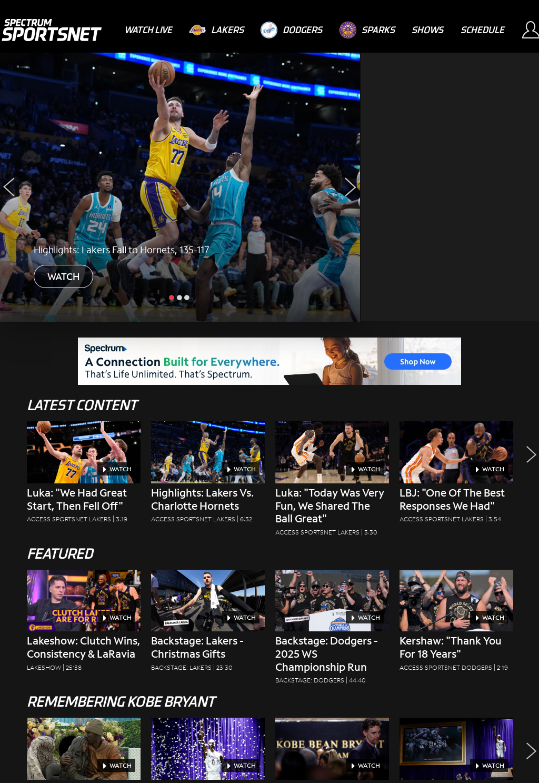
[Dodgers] (291, 30)
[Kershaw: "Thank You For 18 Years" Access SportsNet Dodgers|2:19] (456, 623)
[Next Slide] (351, 187)
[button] (528, 482)
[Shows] (427, 30)
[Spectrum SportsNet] (51, 30)
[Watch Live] (148, 30)
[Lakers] (216, 30)
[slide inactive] (180, 297)
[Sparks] (367, 30)
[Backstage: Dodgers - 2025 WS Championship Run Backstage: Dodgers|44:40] (332, 630)
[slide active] (172, 297)
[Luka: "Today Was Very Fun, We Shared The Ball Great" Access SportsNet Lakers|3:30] (332, 482)
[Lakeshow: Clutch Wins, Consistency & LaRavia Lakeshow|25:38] (84, 623)
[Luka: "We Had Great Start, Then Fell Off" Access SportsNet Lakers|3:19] (84, 475)
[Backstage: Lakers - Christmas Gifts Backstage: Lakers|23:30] (208, 623)
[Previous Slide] (9, 187)
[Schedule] (482, 30)
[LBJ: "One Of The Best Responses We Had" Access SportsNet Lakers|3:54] (456, 475)
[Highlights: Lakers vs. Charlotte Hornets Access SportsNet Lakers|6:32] (208, 475)
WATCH (63, 276)
